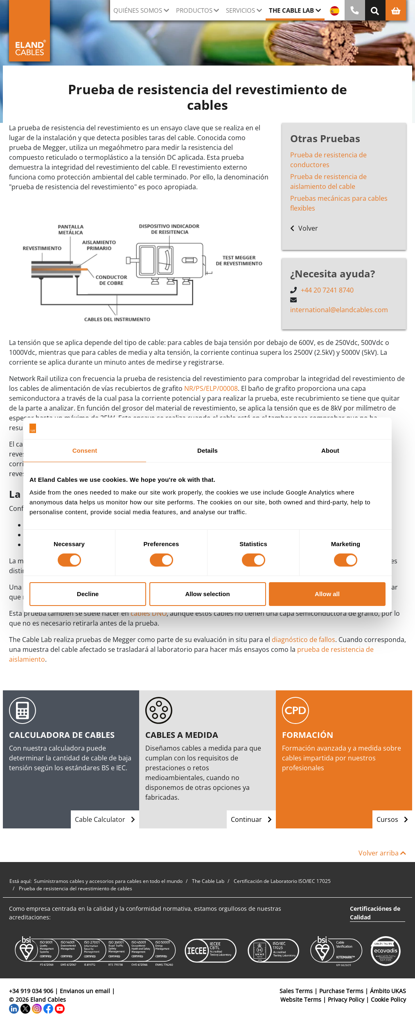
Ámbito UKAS (388, 991)
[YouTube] (60, 1008)
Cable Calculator (105, 819)
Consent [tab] (84, 450)
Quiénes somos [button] (137, 10)
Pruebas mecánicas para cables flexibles (339, 203)
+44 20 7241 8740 (327, 290)
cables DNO (149, 613)
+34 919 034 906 (31, 991)
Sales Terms (296, 991)
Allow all (327, 593)
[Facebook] (48, 1008)
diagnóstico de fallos (303, 639)
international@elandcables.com (339, 309)
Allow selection (207, 593)
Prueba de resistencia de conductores (328, 159)
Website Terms (300, 999)
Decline (88, 593)
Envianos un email (85, 991)
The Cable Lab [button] (291, 10)
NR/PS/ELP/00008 (211, 388)
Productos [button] (194, 10)
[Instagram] (37, 1008)
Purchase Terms (341, 991)
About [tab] (330, 450)
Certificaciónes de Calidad (375, 913)
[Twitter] (25, 1008)
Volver (304, 228)
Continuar (251, 819)
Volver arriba (382, 853)
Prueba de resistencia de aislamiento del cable (328, 181)
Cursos (392, 819)
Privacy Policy (346, 999)
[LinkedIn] (14, 1008)
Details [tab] (207, 450)
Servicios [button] (240, 10)
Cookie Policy (388, 999)
